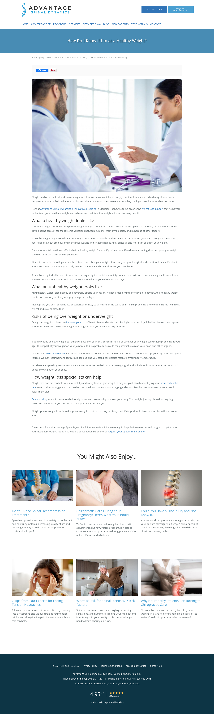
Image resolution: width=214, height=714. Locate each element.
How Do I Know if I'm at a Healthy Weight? (110, 57)
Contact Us (156, 665)
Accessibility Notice (136, 665)
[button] (181, 9)
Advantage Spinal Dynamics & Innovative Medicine (55, 57)
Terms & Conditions (111, 665)
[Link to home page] (41, 9)
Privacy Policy (90, 665)
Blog (85, 57)
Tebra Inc (74, 665)
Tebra (121, 702)
